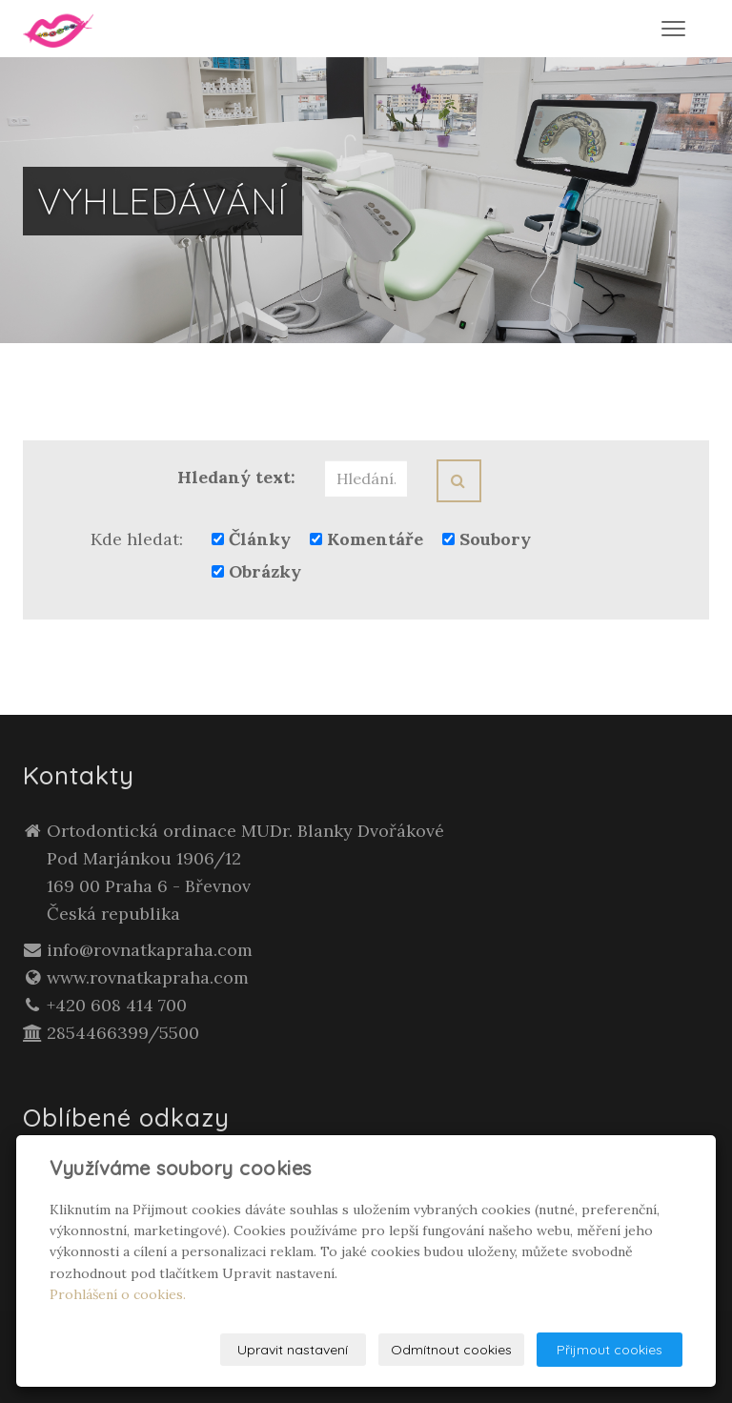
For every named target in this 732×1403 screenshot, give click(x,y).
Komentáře (366, 539)
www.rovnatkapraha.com (148, 977)
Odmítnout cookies (451, 1349)
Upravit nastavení (292, 1349)
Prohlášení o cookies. (118, 1294)
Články (251, 539)
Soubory (486, 539)
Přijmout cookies (609, 1349)
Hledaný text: (236, 477)
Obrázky (256, 571)
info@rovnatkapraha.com (150, 950)
